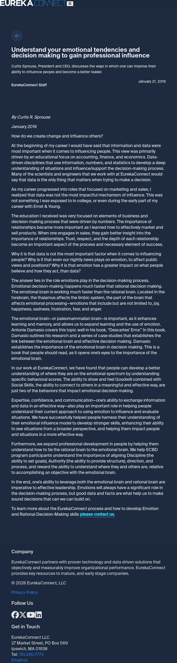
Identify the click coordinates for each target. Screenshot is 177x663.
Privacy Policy (24, 592)
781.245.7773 (31, 654)
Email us (19, 660)
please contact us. (97, 514)
